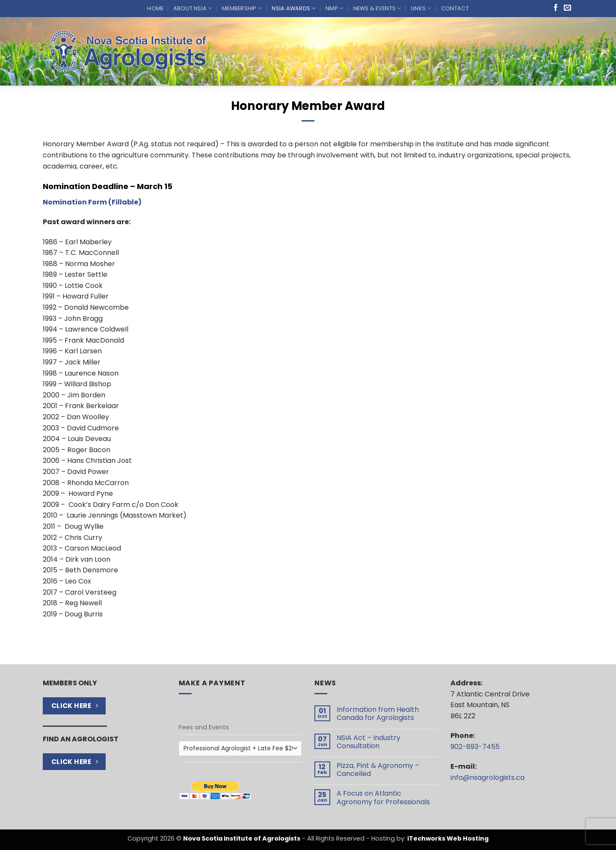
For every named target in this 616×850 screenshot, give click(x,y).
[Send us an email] (567, 8)
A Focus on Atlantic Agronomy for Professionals (383, 797)
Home (155, 8)
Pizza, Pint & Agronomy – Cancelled (378, 769)
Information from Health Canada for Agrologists (378, 713)
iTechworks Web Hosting (448, 838)
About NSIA (193, 8)
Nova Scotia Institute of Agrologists (241, 838)
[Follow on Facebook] (556, 8)
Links (421, 8)
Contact (455, 8)
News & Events (377, 8)
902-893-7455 (475, 747)
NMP (335, 8)
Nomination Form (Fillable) (92, 202)
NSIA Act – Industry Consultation (368, 742)
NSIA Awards (294, 8)
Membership (242, 8)
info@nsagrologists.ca (487, 777)
